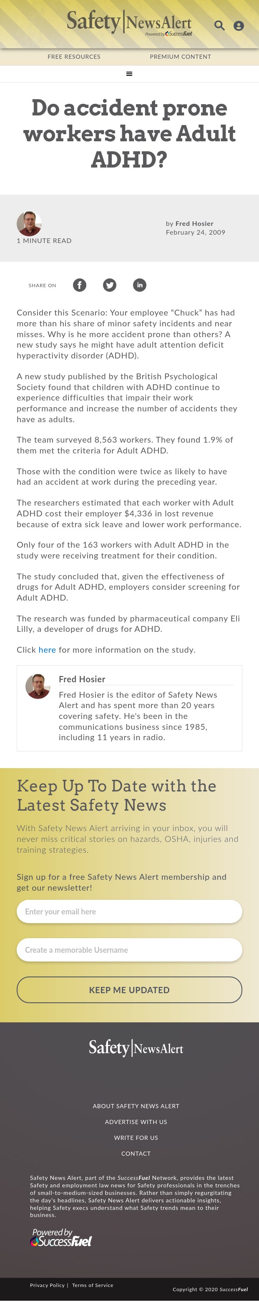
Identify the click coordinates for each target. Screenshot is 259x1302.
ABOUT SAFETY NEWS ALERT (136, 1106)
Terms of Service (92, 1286)
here (47, 651)
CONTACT (136, 1154)
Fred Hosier (195, 223)
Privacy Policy (47, 1286)
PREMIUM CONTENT (180, 56)
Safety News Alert (129, 23)
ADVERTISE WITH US (136, 1122)
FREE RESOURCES (74, 56)
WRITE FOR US (136, 1138)
